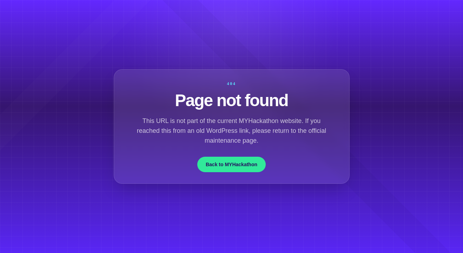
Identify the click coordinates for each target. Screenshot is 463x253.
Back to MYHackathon (231, 164)
